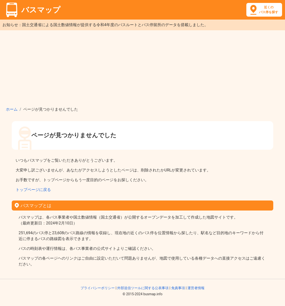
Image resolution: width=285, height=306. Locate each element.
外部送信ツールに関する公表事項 (143, 288)
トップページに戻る (33, 189)
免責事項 (178, 288)
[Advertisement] (142, 67)
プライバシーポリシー (97, 288)
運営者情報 (196, 288)
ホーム (12, 109)
